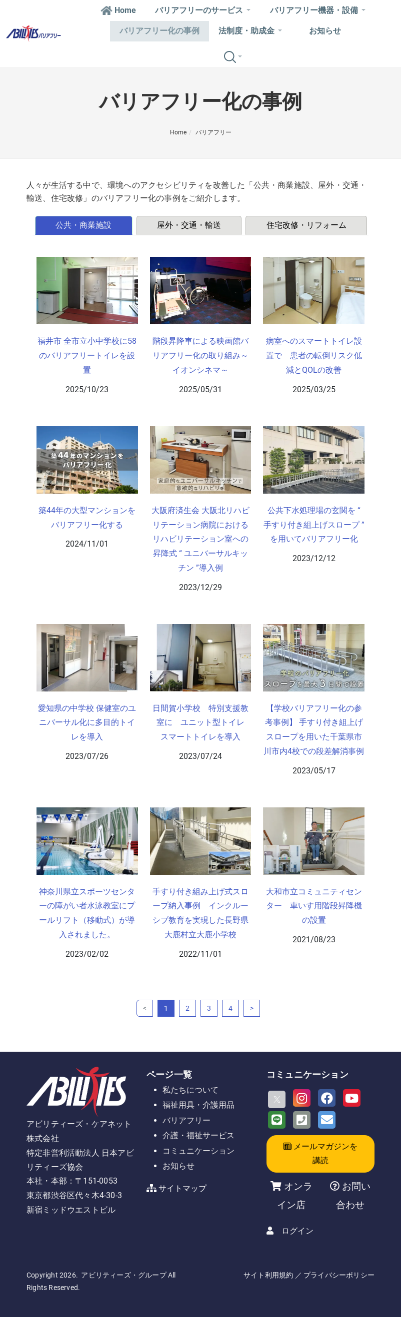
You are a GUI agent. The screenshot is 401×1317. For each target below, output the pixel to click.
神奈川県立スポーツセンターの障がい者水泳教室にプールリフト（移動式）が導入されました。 (87, 913)
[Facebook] (327, 1098)
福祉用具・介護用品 (198, 1105)
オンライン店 (294, 1195)
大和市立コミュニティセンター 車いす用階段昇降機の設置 (314, 906)
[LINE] (277, 1120)
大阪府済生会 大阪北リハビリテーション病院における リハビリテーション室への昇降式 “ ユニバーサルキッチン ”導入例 (201, 539)
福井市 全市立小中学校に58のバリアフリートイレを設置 (87, 355)
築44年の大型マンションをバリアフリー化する (87, 518)
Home (118, 10)
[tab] (84, 225)
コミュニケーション (198, 1151)
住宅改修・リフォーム (306, 225)
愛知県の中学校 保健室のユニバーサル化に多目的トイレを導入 (87, 722)
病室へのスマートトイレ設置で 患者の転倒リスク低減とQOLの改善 (314, 355)
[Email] (327, 1120)
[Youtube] (351, 1098)
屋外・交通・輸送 (189, 225)
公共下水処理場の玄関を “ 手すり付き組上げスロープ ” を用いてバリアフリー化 (314, 525)
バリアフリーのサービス (202, 10)
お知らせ (325, 30)
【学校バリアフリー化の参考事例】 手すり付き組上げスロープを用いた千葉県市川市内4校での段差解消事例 (314, 729)
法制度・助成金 (250, 30)
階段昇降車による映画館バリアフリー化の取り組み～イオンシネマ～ (200, 355)
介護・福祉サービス (198, 1135)
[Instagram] (301, 1098)
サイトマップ (182, 1188)
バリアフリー (214, 132)
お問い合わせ (353, 1195)
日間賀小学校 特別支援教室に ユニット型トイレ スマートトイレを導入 (201, 722)
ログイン (298, 1231)
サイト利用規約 (268, 1275)
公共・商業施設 (84, 225)
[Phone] (301, 1120)
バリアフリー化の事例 (160, 30)
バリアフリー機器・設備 (318, 10)
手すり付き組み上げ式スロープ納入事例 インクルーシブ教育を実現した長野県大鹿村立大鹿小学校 (200, 913)
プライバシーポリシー (339, 1275)
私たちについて (190, 1090)
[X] (277, 1099)
